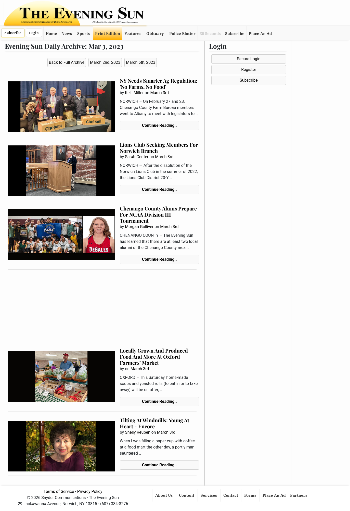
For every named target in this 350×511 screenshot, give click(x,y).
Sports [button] (83, 33)
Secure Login (248, 58)
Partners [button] (299, 495)
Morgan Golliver (139, 226)
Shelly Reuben (137, 432)
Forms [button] (250, 495)
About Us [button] (164, 495)
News (66, 33)
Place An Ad (260, 33)
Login (34, 33)
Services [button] (209, 495)
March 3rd (159, 92)
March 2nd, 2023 (105, 62)
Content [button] (187, 495)
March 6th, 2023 (140, 62)
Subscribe (13, 33)
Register (248, 69)
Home (51, 33)
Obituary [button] (155, 33)
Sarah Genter (136, 156)
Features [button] (132, 33)
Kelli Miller (134, 92)
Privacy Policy (89, 491)
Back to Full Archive (66, 62)
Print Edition (107, 33)
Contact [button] (231, 495)
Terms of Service (59, 491)
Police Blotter (182, 33)
